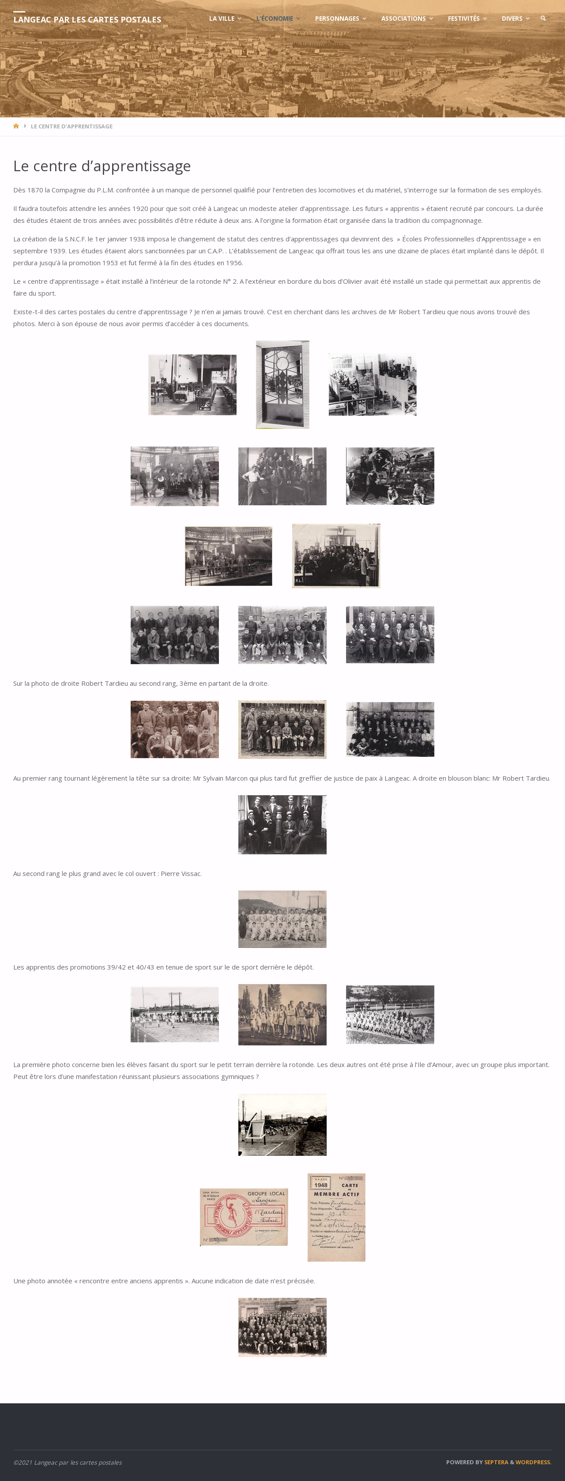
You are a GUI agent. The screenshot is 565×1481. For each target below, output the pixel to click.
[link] (543, 19)
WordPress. (534, 1462)
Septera (495, 1462)
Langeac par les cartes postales (87, 19)
